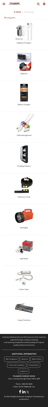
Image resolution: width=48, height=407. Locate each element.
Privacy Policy (33, 365)
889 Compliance (11, 359)
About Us (25, 359)
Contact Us (24, 371)
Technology (29, 12)
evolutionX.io (24, 399)
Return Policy (36, 359)
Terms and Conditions (17, 365)
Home (17, 12)
